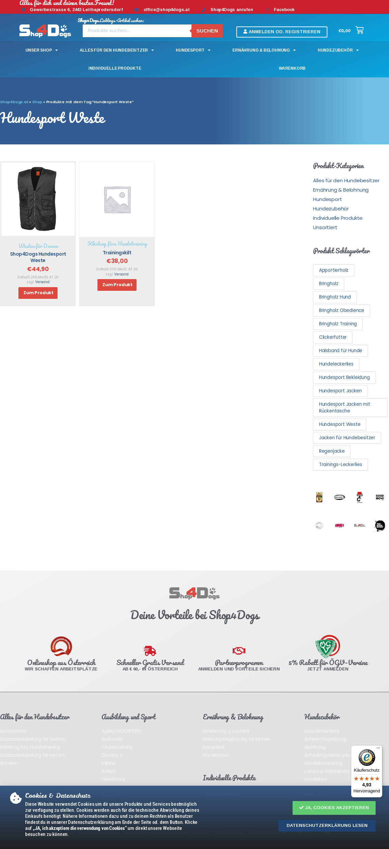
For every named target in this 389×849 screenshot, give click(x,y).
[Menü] (378, 749)
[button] (334, 808)
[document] (194, 424)
